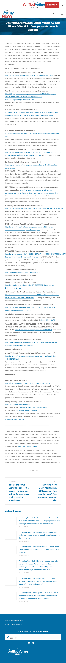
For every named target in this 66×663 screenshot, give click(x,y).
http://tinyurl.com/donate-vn (28, 446)
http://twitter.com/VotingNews (26, 410)
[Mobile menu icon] (62, 14)
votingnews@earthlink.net (14, 419)
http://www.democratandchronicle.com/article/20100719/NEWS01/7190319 (34, 208)
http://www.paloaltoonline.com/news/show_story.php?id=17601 (29, 75)
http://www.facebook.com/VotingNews (33, 407)
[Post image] (11, 521)
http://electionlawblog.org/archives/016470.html (33, 330)
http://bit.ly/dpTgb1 (48, 320)
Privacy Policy (10, 624)
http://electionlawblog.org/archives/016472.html (23, 272)
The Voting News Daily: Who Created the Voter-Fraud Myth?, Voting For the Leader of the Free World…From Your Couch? (39, 549)
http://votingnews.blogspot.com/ (17, 404)
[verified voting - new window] (33, 8)
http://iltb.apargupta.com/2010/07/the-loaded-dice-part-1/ (27, 383)
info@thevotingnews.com (14, 620)
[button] (54, 14)
